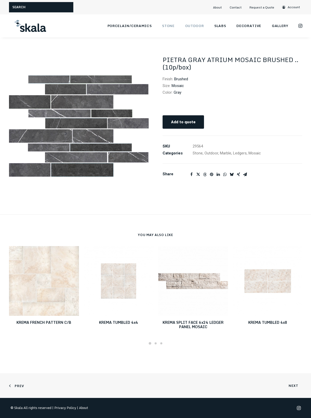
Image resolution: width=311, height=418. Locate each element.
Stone (168, 26)
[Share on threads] (205, 174)
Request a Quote (262, 7)
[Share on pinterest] (212, 174)
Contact (236, 7)
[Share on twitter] (198, 174)
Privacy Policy (65, 408)
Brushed (181, 79)
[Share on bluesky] (232, 174)
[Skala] (29, 26)
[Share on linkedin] (218, 174)
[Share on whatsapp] (225, 174)
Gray (177, 92)
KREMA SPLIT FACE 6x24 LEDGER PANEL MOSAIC (193, 324)
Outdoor (194, 26)
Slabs (220, 26)
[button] (291, 7)
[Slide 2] (155, 343)
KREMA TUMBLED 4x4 (118, 322)
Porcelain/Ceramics (130, 26)
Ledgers (240, 153)
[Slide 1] (150, 343)
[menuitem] (219, 7)
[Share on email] (245, 174)
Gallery (280, 26)
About (217, 7)
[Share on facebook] (192, 174)
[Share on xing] (238, 174)
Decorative (248, 26)
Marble (225, 153)
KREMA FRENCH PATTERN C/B (43, 322)
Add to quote (183, 122)
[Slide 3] (161, 343)
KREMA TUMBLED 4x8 (267, 322)
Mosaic (178, 85)
